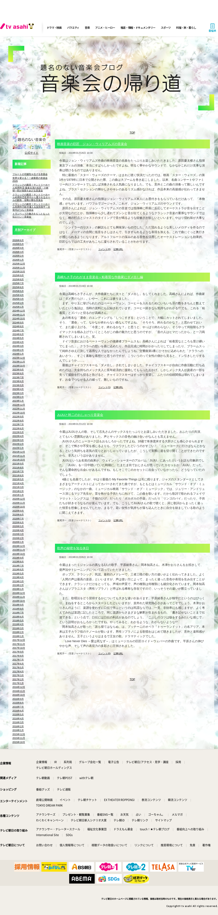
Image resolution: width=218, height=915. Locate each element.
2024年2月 (18, 350)
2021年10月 (19, 459)
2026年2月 (18, 256)
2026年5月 (18, 244)
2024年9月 (18, 322)
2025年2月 (18, 303)
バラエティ (73, 28)
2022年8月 (18, 420)
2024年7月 (18, 330)
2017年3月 (18, 675)
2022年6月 (18, 428)
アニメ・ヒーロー (105, 28)
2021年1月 (18, 495)
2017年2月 (18, 679)
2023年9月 (18, 369)
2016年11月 (19, 691)
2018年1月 (18, 636)
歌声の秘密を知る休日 (73, 548)
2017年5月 (18, 667)
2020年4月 (18, 530)
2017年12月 (19, 640)
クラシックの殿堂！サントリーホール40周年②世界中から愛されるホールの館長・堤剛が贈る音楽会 (31, 197)
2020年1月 (18, 542)
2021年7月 (18, 471)
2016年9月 (18, 699)
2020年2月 (18, 538)
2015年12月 (19, 734)
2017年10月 (19, 648)
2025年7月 (18, 283)
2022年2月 (18, 444)
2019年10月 (19, 554)
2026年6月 (18, 240)
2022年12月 (19, 405)
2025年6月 (18, 287)
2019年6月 (18, 569)
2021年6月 (18, 475)
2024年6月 (18, 334)
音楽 (87, 28)
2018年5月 (18, 620)
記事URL (118, 249)
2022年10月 (19, 412)
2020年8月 (18, 514)
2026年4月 (18, 248)
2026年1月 (18, 260)
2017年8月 (18, 656)
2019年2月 (18, 585)
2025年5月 (18, 291)
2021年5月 (18, 479)
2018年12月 (19, 593)
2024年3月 (18, 346)
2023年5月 (18, 385)
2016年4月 (18, 718)
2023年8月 (18, 373)
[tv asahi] (18, 27)
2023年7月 (18, 377)
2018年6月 (18, 616)
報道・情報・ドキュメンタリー (138, 28)
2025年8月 (18, 279)
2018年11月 (19, 597)
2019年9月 (18, 557)
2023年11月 (19, 361)
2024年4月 (18, 342)
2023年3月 (18, 393)
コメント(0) (104, 249)
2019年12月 (19, 546)
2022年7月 (18, 424)
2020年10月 (19, 506)
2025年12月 (19, 263)
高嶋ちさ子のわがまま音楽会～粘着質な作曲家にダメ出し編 (100, 277)
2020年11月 (19, 503)
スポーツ (166, 28)
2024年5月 (18, 338)
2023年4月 (18, 389)
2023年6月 (18, 381)
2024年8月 (18, 326)
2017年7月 (18, 659)
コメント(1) (104, 387)
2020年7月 (18, 518)
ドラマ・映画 (54, 28)
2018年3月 (18, 628)
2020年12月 (19, 499)
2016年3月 (18, 722)
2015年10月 (19, 742)
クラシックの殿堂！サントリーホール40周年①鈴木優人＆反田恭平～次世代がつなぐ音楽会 (31, 207)
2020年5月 (18, 526)
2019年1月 (18, 589)
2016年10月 (19, 695)
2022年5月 (18, 432)
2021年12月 (19, 452)
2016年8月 (18, 703)
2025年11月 (19, 267)
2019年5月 (18, 573)
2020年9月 (18, 510)
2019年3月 (18, 581)
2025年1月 (18, 307)
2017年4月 (18, 671)
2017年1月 (18, 683)
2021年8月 (18, 467)
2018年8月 (18, 609)
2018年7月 (18, 612)
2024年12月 (19, 310)
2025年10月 (19, 271)
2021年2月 (18, 491)
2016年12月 (19, 687)
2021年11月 (19, 456)
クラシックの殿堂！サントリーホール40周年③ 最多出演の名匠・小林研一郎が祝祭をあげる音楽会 (31, 188)
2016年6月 (18, 710)
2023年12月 (19, 358)
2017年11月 (19, 644)
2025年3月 (18, 299)
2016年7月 (18, 707)
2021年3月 (18, 487)
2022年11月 (19, 408)
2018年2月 (18, 632)
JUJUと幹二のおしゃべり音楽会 (80, 415)
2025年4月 (18, 295)
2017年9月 (18, 651)
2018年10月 (19, 601)
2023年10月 (19, 365)
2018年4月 (18, 624)
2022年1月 (18, 448)
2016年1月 (18, 730)
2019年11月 (19, 550)
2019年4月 (18, 577)
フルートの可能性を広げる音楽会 (30, 174)
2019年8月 (18, 561)
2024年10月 (19, 318)
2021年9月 (18, 463)
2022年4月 (18, 436)
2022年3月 (18, 440)
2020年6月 (18, 522)
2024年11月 (19, 314)
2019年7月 (18, 565)
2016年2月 (18, 726)
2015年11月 (19, 738)
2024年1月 (18, 354)
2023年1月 (18, 401)
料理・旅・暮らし (186, 28)
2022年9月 (18, 416)
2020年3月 (18, 534)
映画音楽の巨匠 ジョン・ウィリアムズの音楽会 (92, 144)
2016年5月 (18, 714)
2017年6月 (18, 663)
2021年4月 (18, 483)
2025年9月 (18, 275)
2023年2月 (18, 397)
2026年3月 (18, 252)
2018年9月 (18, 604)
